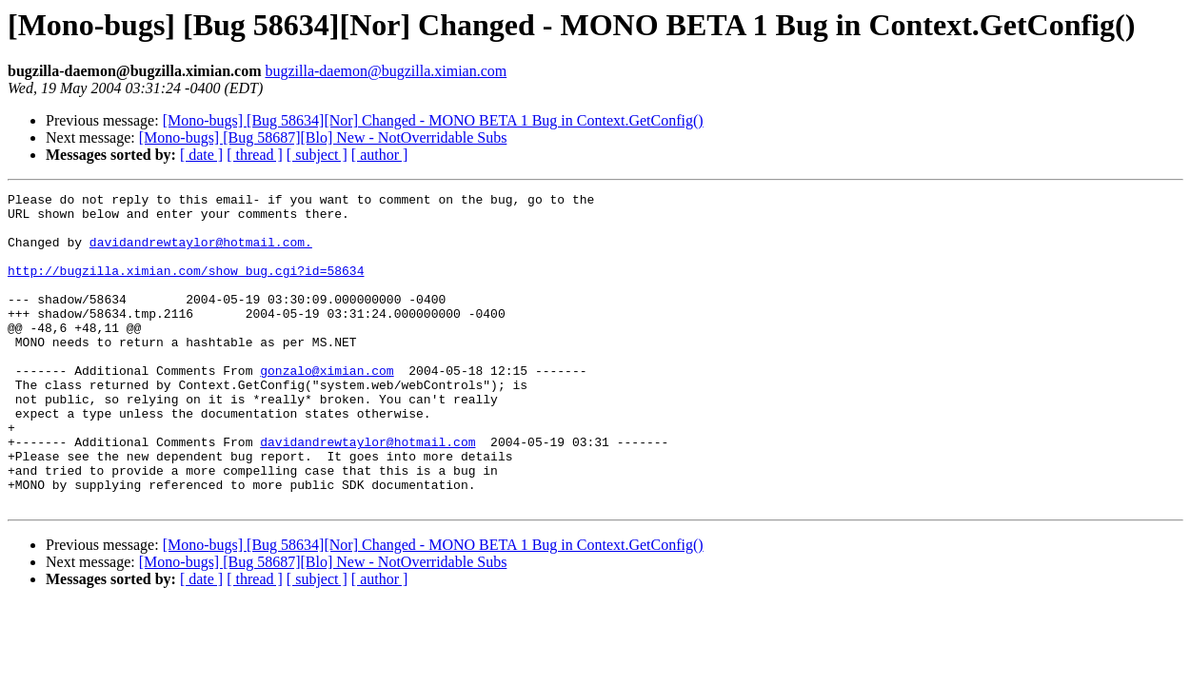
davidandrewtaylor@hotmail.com (367, 492)
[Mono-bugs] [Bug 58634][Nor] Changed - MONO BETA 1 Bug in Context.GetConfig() (433, 120)
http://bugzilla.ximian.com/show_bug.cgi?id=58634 (186, 287)
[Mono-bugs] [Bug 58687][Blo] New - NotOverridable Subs (323, 137)
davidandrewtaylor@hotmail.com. (200, 253)
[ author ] (379, 155)
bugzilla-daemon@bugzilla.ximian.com (385, 71)
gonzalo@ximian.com (326, 407)
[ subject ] (317, 155)
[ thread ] (255, 155)
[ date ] (201, 155)
